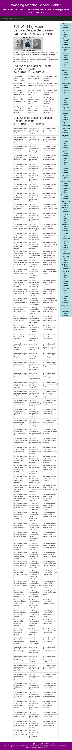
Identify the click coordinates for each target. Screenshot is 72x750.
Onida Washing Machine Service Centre (66, 109)
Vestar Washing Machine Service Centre (66, 183)
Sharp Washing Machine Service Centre (66, 123)
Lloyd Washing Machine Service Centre (66, 79)
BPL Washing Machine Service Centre (66, 209)
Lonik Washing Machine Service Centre (66, 190)
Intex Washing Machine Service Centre (66, 130)
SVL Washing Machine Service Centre (66, 177)
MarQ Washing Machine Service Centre (66, 266)
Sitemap (14, 744)
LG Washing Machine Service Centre (66, 25)
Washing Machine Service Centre (14, 19)
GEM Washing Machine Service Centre (66, 137)
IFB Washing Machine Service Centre (66, 49)
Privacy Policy (29, 744)
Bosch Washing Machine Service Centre (66, 85)
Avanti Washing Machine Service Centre (66, 307)
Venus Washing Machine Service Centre (66, 196)
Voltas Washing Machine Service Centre (66, 251)
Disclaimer (21, 744)
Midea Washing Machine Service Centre (66, 313)
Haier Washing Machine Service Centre (66, 72)
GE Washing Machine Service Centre (66, 203)
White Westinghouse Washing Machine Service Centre (66, 226)
